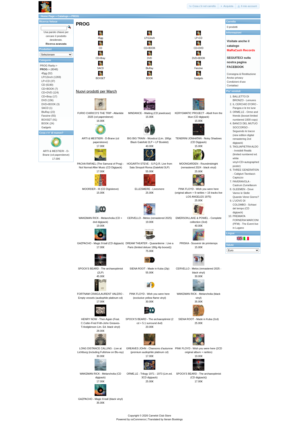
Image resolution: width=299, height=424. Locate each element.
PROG (75, 16)
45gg (44, 73)
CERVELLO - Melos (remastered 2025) (149, 218)
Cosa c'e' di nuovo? (51, 132)
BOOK (45, 123)
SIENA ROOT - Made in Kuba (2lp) (149, 268)
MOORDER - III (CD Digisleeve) (100, 189)
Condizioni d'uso (236, 81)
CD (43, 84)
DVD (44, 100)
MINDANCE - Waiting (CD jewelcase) (149, 113)
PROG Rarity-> (48, 65)
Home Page (48, 16)
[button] (202, 6)
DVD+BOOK (48, 104)
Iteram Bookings (173, 419)
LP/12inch (47, 77)
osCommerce (138, 419)
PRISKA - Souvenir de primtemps (199, 243)
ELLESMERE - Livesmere (149, 189)
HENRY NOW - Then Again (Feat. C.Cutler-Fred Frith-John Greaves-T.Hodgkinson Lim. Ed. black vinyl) (100, 323)
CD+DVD (46, 92)
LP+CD (45, 81)
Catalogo (62, 16)
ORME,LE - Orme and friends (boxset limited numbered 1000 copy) (245, 116)
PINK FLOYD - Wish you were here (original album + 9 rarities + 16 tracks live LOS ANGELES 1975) (198, 193)
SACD (45, 108)
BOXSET (46, 119)
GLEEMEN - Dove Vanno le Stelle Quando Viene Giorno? (246, 193)
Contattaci (232, 85)
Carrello (231, 21)
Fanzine (45, 115)
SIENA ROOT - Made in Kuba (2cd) (198, 319)
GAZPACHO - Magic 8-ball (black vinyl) (100, 399)
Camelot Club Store (160, 415)
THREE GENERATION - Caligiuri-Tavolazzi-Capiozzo (246, 173)
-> (45, 69)
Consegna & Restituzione (241, 74)
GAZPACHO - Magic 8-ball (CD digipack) (100, 243)
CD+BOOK (47, 88)
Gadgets (46, 127)
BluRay (45, 112)
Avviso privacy (235, 77)
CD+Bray (46, 96)
